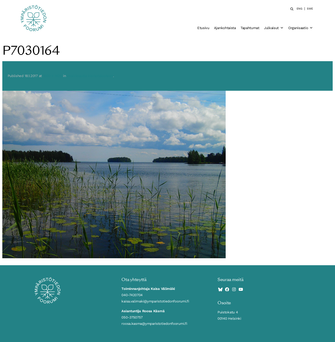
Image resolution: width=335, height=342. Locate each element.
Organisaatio (300, 28)
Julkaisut (274, 28)
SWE (310, 8)
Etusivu (203, 28)
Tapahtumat (250, 28)
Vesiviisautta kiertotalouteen (90, 76)
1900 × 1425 (52, 76)
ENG (299, 8)
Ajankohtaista (225, 28)
